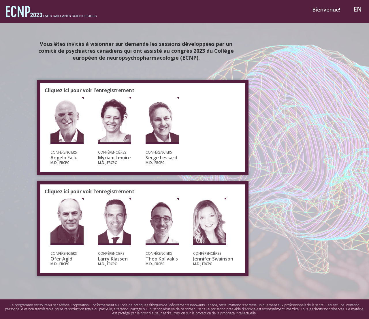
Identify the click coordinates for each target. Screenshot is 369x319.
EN (357, 9)
